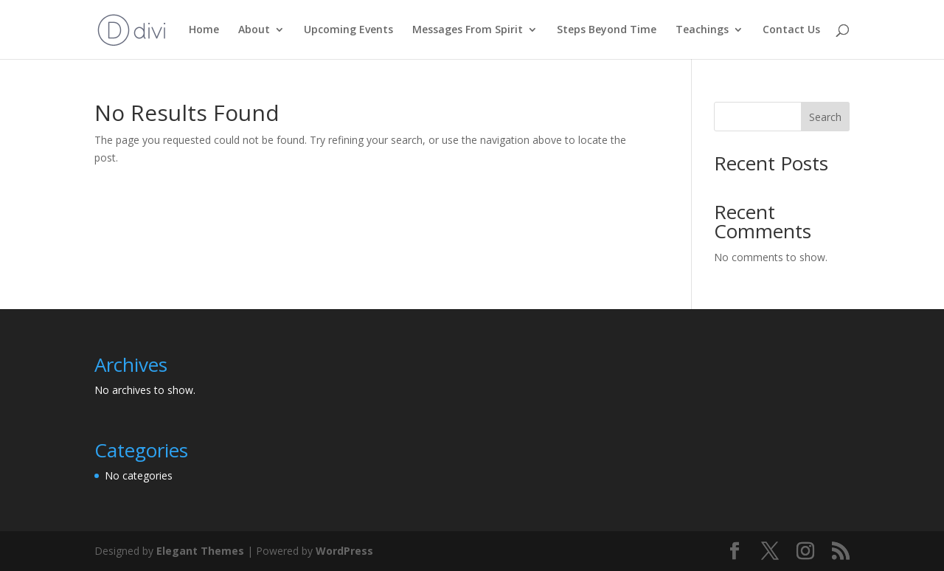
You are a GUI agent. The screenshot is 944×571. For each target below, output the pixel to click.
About (254, 30)
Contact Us (791, 30)
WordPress (344, 551)
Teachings (702, 30)
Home (204, 30)
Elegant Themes (200, 551)
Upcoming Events (348, 30)
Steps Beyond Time (606, 30)
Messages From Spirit (467, 30)
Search (825, 117)
